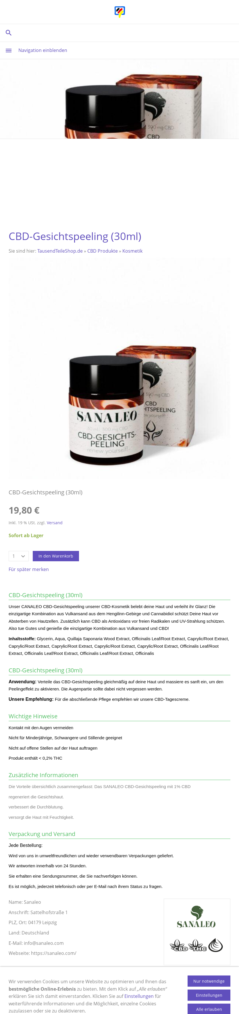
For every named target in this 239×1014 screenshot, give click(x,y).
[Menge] (19, 556)
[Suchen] (119, 32)
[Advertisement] (119, 182)
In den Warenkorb (55, 556)
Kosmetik (132, 251)
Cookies (154, 993)
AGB (208, 993)
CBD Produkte (102, 251)
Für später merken (29, 569)
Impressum (38, 993)
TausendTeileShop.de (60, 251)
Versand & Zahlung (78, 993)
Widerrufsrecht (122, 993)
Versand (55, 522)
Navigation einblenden (42, 50)
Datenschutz (183, 993)
